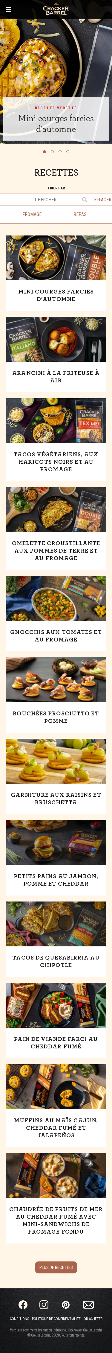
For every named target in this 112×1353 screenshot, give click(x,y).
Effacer (101, 200)
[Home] (56, 9)
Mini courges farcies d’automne (56, 124)
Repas (80, 214)
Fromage (32, 214)
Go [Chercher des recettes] (85, 199)
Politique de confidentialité (56, 1319)
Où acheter (93, 1319)
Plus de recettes (56, 1267)
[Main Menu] (8, 10)
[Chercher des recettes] (39, 200)
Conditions (19, 1319)
